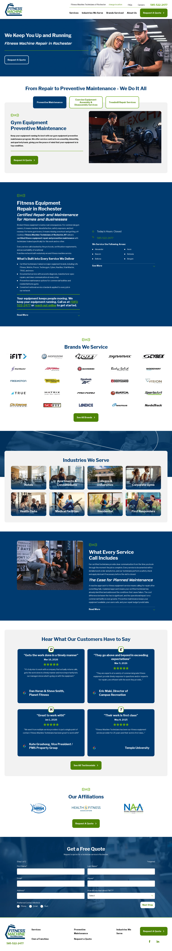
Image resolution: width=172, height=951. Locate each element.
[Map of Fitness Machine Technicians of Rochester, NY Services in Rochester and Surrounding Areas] (123, 209)
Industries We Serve (123, 932)
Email (35, 907)
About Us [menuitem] (132, 13)
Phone (23, 907)
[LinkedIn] (158, 942)
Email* (19, 879)
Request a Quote (83, 940)
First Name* (22, 867)
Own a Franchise (40, 940)
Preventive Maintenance (81, 932)
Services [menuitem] (74, 13)
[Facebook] (149, 942)
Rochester (101, 4)
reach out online (45, 305)
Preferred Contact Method (28, 904)
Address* (21, 891)
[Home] (14, 9)
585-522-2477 (158, 5)
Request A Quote (153, 13)
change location (115, 4)
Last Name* (92, 867)
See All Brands (86, 417)
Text (46, 907)
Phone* (90, 879)
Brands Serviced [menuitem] (115, 13)
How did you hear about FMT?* (100, 891)
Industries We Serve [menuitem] (92, 13)
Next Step (148, 905)
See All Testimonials (86, 766)
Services (36, 930)
